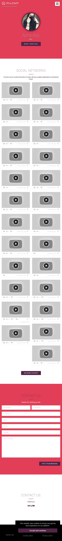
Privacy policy (47, 535)
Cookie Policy (28, 535)
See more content (31, 373)
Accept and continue (37, 530)
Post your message (49, 464)
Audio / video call (31, 44)
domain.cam (10, 535)
